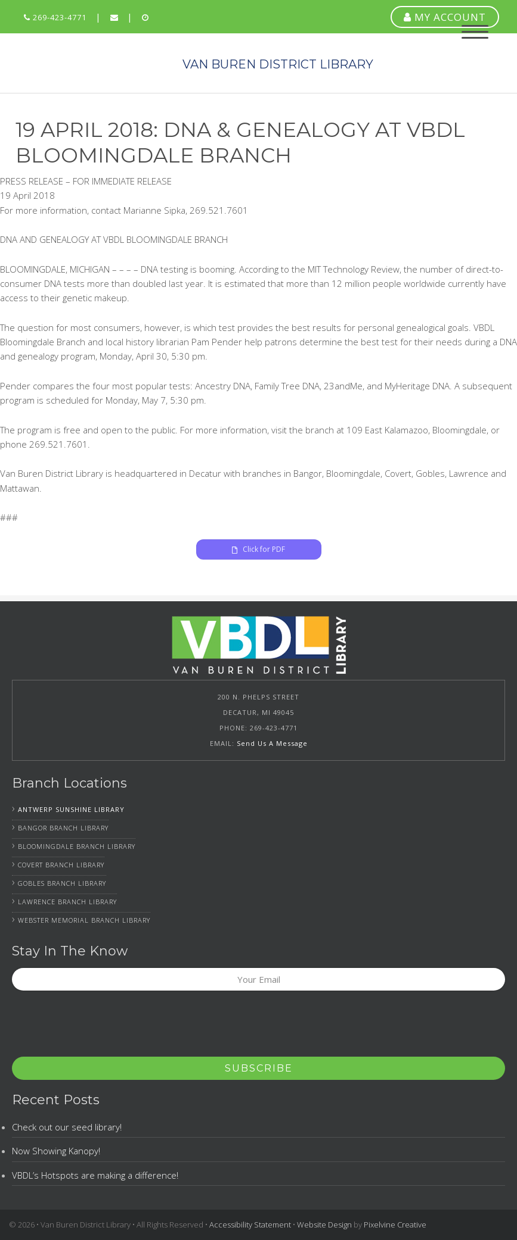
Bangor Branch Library (63, 827)
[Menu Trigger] (475, 31)
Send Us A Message (272, 743)
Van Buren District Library (90, 63)
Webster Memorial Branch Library (84, 920)
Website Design (324, 1224)
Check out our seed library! (67, 1127)
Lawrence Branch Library (67, 901)
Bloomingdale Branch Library (76, 846)
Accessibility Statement (250, 1224)
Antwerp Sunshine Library (71, 809)
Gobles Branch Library (62, 883)
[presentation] (102, 1027)
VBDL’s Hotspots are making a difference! (95, 1175)
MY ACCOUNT (445, 17)
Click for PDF (259, 549)
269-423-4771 (55, 17)
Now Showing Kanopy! (56, 1151)
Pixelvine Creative (395, 1224)
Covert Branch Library (61, 864)
